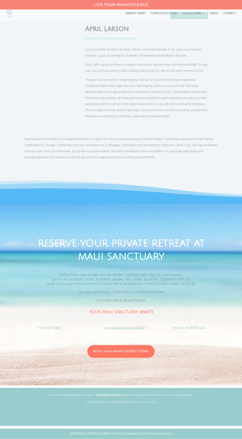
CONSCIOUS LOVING (164, 13)
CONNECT (229, 13)
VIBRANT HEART (135, 13)
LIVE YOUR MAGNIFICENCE (121, 5)
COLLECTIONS (191, 13)
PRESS (214, 13)
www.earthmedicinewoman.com (111, 38)
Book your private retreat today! (121, 351)
